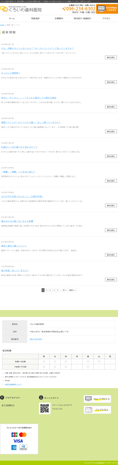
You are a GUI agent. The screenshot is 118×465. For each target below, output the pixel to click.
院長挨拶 (35, 18)
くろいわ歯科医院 (98, 463)
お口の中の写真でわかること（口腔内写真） (22, 196)
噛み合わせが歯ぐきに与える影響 (17, 221)
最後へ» (72, 290)
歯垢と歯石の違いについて (14, 245)
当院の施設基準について (13, 384)
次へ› (65, 290)
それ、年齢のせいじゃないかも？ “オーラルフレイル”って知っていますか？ (37, 48)
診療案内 (59, 18)
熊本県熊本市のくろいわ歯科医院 (20, 10)
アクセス (106, 18)
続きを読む (111, 57)
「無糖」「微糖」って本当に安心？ (18, 171)
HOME (2, 25)
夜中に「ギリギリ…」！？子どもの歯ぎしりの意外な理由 (28, 97)
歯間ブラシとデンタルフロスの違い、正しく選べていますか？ (31, 122)
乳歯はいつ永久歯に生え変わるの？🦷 (19, 147)
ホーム (12, 18)
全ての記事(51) (8, 405)
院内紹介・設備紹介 (82, 18)
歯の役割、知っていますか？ (15, 270)
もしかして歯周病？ (10, 73)
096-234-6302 (36, 339)
